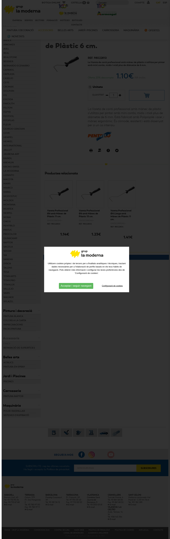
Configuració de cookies (112, 274)
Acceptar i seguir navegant (76, 274)
